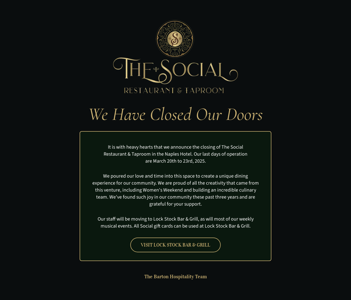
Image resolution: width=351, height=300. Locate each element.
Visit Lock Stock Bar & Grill (175, 245)
